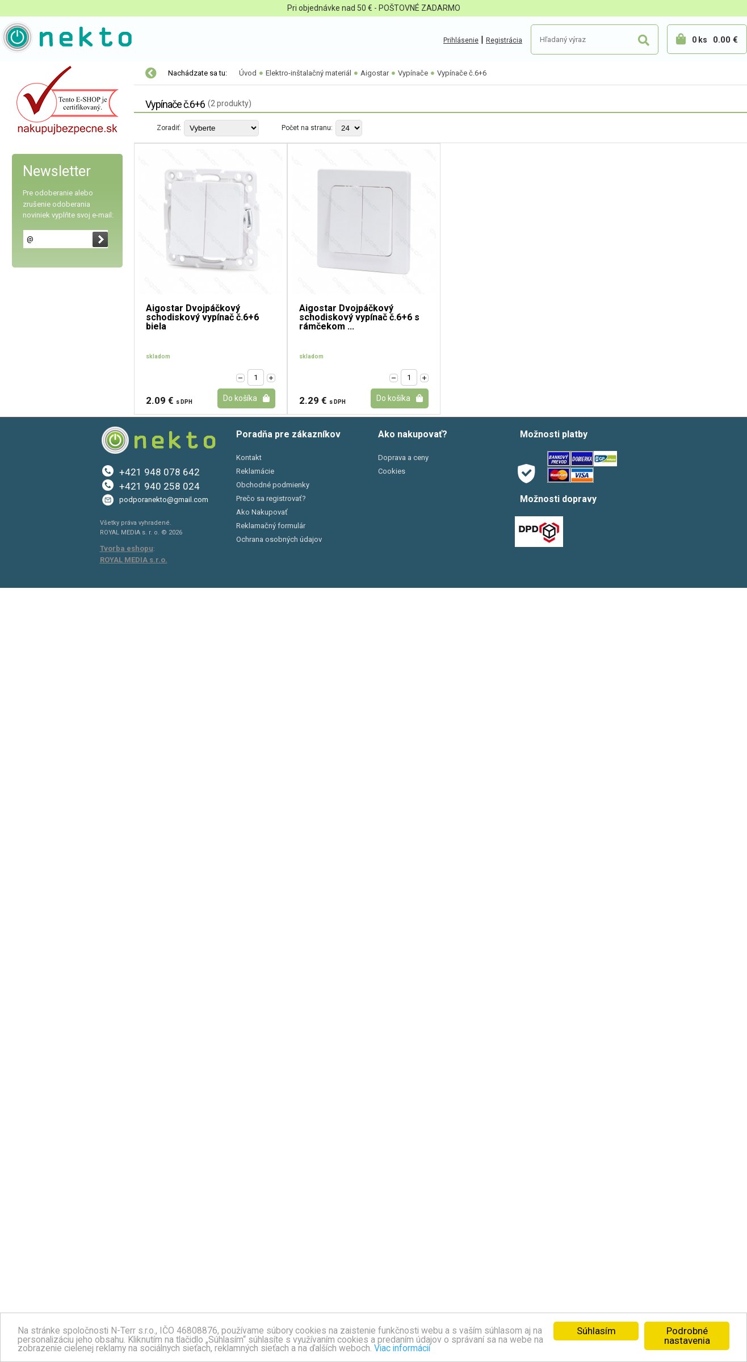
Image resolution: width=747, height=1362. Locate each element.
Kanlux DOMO (41, 392)
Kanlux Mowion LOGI (53, 369)
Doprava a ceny (403, 1231)
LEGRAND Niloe (44, 437)
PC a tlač (28, 918)
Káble (27, 642)
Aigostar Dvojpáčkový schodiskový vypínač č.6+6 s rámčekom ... (359, 318)
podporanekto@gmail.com (163, 1273)
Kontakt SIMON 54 (49, 119)
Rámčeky (38, 165)
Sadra (28, 846)
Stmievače (40, 324)
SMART (30, 574)
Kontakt (249, 1231)
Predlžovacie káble (50, 687)
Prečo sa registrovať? (271, 1272)
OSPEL (29, 528)
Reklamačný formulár (270, 1300)
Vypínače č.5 (50, 256)
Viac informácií (581, 1347)
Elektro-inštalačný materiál (64, 97)
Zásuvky (36, 187)
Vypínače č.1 (50, 233)
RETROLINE (37, 460)
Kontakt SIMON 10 (49, 483)
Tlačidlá (35, 346)
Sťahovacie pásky (48, 824)
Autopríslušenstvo (45, 870)
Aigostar (33, 142)
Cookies (391, 1245)
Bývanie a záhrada (45, 894)
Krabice (30, 619)
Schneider (35, 506)
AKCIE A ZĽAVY (38, 965)
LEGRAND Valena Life (55, 415)
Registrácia (504, 40)
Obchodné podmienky (272, 1259)
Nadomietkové (43, 596)
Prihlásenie (461, 40)
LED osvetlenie (38, 74)
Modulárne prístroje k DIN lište (70, 756)
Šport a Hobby (35, 942)
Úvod (248, 73)
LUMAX (30, 551)
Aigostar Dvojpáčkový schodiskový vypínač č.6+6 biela (202, 318)
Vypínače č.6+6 (55, 302)
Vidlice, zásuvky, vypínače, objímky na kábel (63, 722)
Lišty (25, 801)
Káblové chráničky (49, 665)
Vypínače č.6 (50, 279)
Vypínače (39, 210)
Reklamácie (255, 1245)
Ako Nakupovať (262, 1286)
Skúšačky (34, 778)
